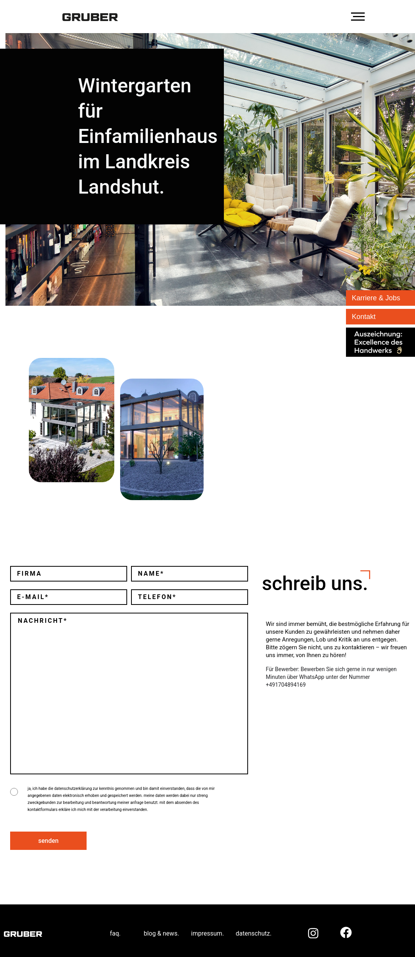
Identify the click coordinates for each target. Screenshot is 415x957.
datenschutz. (253, 927)
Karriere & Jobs (376, 298)
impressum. (207, 927)
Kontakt (364, 317)
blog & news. (161, 927)
